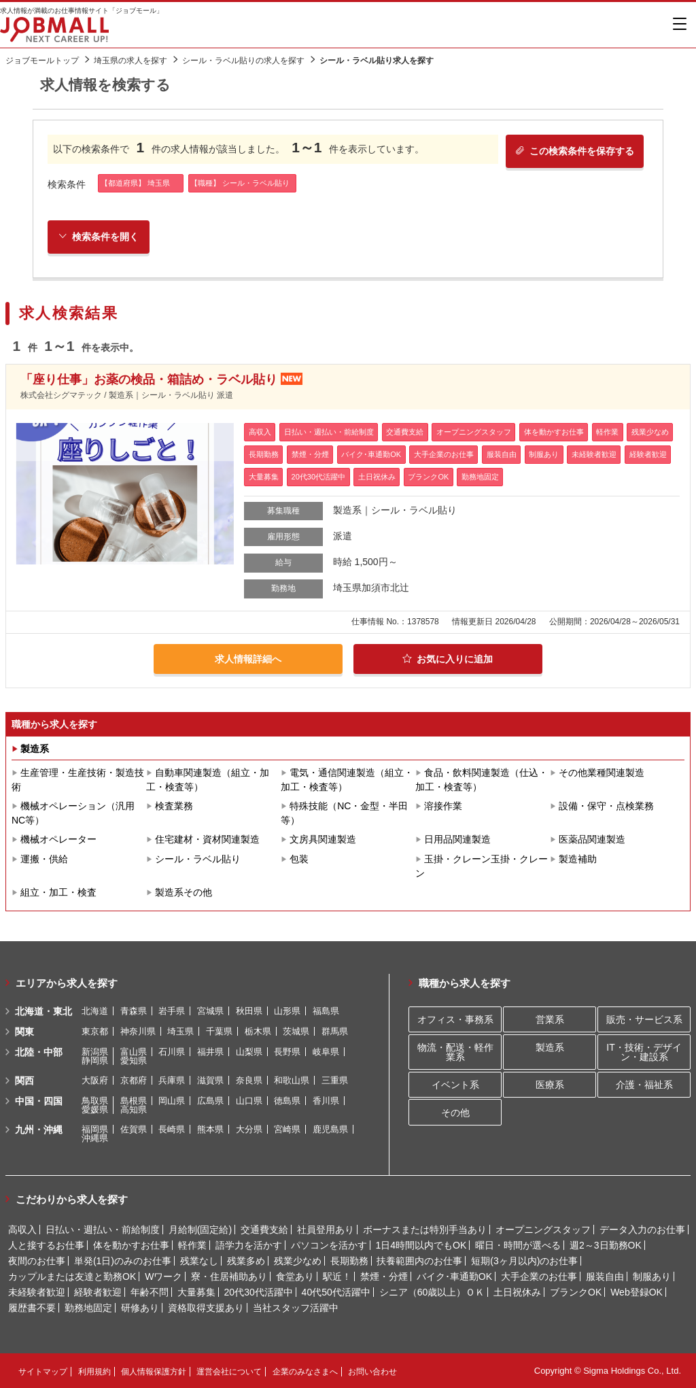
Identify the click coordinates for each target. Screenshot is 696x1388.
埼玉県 (180, 1031)
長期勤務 (349, 1260)
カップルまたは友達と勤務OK (72, 1276)
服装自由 (605, 1276)
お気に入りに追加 (447, 659)
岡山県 (171, 1100)
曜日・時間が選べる (518, 1245)
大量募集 (196, 1292)
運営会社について (229, 1371)
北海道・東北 (43, 1011)
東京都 (95, 1031)
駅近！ (337, 1276)
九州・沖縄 (39, 1129)
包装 (299, 858)
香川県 (326, 1100)
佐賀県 (133, 1129)
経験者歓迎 (98, 1292)
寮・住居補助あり (229, 1276)
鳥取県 (95, 1100)
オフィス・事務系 (455, 1019)
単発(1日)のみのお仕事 (122, 1260)
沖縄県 (95, 1138)
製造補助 (578, 858)
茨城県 (296, 1031)
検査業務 (174, 805)
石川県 (171, 1051)
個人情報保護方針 (153, 1371)
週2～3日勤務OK (606, 1245)
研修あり (140, 1307)
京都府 (133, 1080)
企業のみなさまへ (305, 1371)
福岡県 (95, 1129)
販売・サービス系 (644, 1019)
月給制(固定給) (200, 1229)
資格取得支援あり (206, 1307)
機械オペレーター (58, 839)
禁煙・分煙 (384, 1276)
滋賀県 (210, 1080)
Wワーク (163, 1276)
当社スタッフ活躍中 (295, 1307)
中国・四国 (39, 1101)
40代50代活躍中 (336, 1292)
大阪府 (95, 1080)
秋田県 (249, 1010)
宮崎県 (287, 1129)
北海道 (95, 1010)
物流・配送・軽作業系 (455, 1052)
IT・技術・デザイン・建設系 (643, 1052)
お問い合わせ (372, 1371)
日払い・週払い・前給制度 (103, 1229)
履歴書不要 (32, 1307)
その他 (455, 1112)
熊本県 (210, 1129)
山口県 (249, 1100)
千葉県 (219, 1031)
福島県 (326, 1010)
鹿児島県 (330, 1129)
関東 (24, 1031)
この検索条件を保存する (574, 151)
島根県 (133, 1100)
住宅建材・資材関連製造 (207, 839)
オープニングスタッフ (543, 1229)
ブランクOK (576, 1292)
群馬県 (334, 1031)
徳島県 (287, 1100)
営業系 (550, 1019)
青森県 (133, 1010)
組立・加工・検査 (58, 892)
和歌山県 (291, 1080)
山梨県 (249, 1051)
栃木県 (258, 1031)
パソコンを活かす (329, 1245)
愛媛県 (95, 1109)
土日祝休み (517, 1292)
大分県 (249, 1129)
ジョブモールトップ (42, 60)
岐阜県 (326, 1051)
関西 (24, 1080)
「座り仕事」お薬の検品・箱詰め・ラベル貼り (148, 380)
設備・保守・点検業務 (606, 805)
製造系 (34, 748)
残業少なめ (297, 1260)
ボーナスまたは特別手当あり (425, 1229)
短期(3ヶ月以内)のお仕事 (524, 1260)
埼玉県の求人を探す (130, 60)
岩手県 (171, 1010)
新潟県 (95, 1051)
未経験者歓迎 (36, 1292)
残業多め (246, 1260)
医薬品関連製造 (592, 839)
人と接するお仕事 (46, 1245)
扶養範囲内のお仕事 (419, 1260)
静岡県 (95, 1060)
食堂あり (295, 1276)
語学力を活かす (248, 1245)
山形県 (287, 1010)
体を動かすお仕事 (131, 1245)
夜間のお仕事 (36, 1260)
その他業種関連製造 (601, 772)
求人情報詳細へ (248, 659)
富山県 (133, 1051)
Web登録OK (636, 1292)
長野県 (287, 1051)
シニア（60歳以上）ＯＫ (432, 1292)
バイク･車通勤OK (454, 1276)
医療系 (550, 1084)
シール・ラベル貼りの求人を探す (243, 60)
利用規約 (94, 1371)
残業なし (199, 1260)
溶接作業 (443, 805)
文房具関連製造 (323, 839)
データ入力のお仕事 (642, 1229)
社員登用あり (325, 1229)
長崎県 (171, 1129)
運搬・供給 (44, 858)
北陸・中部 (39, 1052)
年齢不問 (149, 1292)
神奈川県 (138, 1031)
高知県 (133, 1109)
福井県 (210, 1051)
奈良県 (249, 1080)
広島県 (210, 1100)
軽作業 (192, 1245)
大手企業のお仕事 (539, 1276)
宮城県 (210, 1010)
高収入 (22, 1229)
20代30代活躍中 (258, 1292)
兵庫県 (171, 1080)
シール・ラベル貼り (198, 858)
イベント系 (455, 1084)
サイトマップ (42, 1371)
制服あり (652, 1276)
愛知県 (133, 1060)
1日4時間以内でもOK (420, 1245)
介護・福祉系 (644, 1084)
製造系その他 (183, 892)
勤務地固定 (88, 1307)
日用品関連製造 (457, 839)
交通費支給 (264, 1229)
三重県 (334, 1080)
